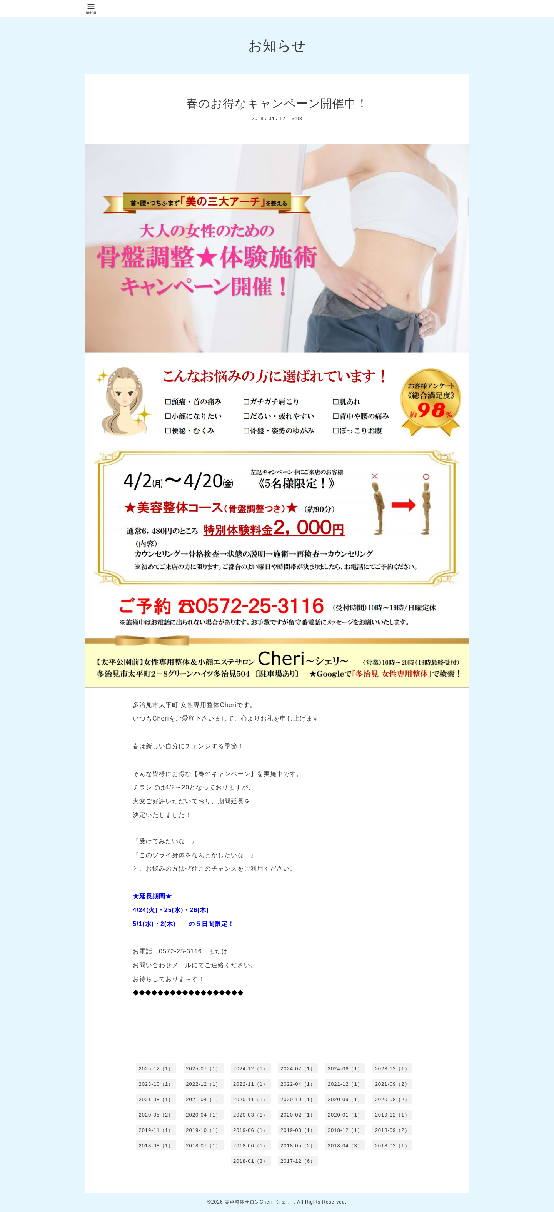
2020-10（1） (297, 1099)
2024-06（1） (345, 1069)
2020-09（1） (345, 1099)
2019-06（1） (250, 1130)
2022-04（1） (297, 1084)
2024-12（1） (250, 1069)
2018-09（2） (392, 1130)
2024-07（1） (297, 1069)
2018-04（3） (345, 1145)
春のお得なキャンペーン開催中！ (277, 103)
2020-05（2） (156, 1115)
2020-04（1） (203, 1115)
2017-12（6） (297, 1161)
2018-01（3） (250, 1161)
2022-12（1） (203, 1084)
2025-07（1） (203, 1069)
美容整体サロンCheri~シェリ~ (259, 1202)
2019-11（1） (156, 1130)
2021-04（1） (203, 1099)
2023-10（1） (156, 1084)
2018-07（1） (203, 1145)
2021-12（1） (345, 1084)
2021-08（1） (156, 1099)
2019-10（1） (203, 1130)
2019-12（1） (392, 1115)
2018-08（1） (156, 1145)
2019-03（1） (297, 1130)
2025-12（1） (156, 1069)
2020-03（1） (250, 1115)
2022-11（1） (250, 1084)
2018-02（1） (392, 1145)
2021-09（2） (392, 1084)
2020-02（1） (297, 1115)
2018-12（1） (345, 1130)
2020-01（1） (345, 1115)
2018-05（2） (297, 1145)
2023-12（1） (392, 1069)
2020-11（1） (250, 1099)
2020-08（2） (392, 1099)
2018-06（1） (250, 1145)
